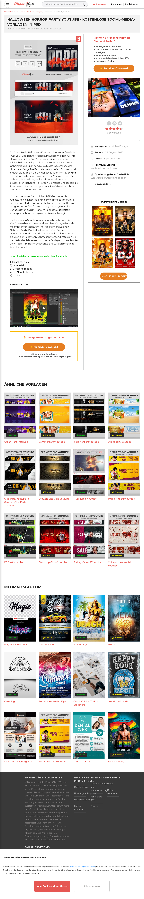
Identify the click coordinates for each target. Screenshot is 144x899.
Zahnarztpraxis (81, 761)
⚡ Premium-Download (44, 347)
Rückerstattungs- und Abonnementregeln (97, 787)
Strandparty (80, 644)
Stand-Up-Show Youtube (53, 562)
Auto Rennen (46, 644)
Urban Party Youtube (16, 442)
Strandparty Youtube (119, 442)
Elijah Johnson (111, 158)
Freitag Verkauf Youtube (87, 562)
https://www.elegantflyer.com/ (82, 866)
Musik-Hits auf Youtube (121, 498)
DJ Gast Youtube (13, 562)
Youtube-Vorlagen (119, 146)
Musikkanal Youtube (85, 498)
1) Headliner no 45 (20, 262)
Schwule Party (116, 761)
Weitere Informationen (104, 168)
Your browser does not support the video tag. (114, 97)
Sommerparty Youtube (52, 442)
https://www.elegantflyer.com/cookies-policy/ (84, 870)
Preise (110, 783)
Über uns (95, 806)
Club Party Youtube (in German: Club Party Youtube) (17, 502)
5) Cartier (15, 275)
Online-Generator (112, 792)
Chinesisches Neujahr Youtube (120, 564)
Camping (9, 701)
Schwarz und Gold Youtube (54, 498)
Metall (111, 644)
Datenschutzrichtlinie (80, 799)
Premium (99, 4)
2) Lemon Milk (18, 265)
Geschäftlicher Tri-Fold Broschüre (86, 703)
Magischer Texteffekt (16, 644)
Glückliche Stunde (118, 701)
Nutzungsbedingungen (80, 793)
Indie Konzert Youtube (86, 442)
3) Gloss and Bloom (21, 268)
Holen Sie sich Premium (113, 276)
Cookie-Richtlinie (78, 808)
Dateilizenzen (80, 787)
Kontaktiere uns (96, 798)
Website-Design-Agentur (18, 761)
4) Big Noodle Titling (21, 272)
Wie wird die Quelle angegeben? (109, 177)
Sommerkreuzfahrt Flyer (53, 701)
